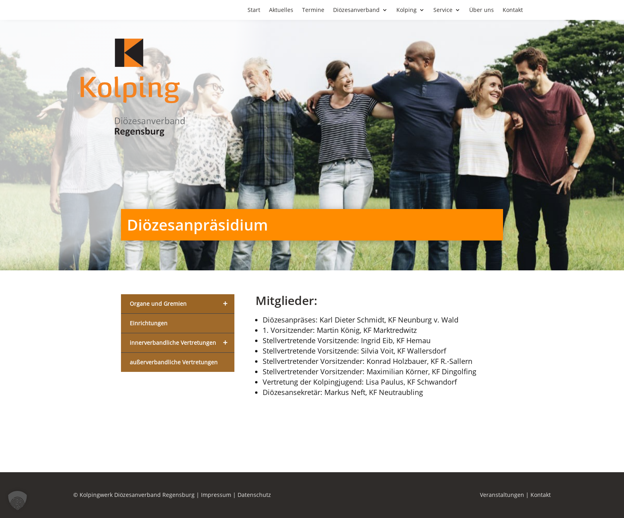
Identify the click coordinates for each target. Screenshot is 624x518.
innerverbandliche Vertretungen (182, 342)
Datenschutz (254, 494)
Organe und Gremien (182, 303)
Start (254, 10)
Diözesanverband (356, 10)
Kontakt (513, 10)
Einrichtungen (149, 323)
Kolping (406, 10)
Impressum (216, 494)
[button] (17, 500)
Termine (313, 10)
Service (442, 10)
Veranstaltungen (502, 494)
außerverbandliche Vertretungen (174, 362)
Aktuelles (281, 10)
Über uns (481, 10)
